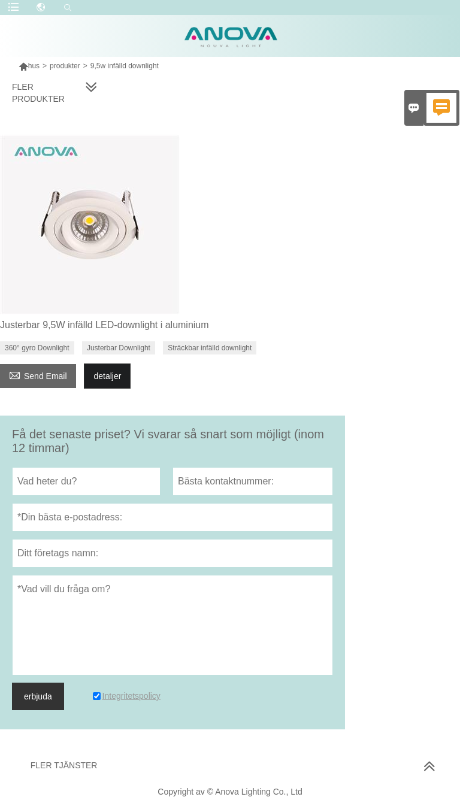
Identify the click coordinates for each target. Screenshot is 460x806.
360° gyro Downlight (37, 348)
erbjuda (38, 696)
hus (34, 66)
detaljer (107, 376)
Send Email (38, 374)
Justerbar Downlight (118, 348)
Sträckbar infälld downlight (210, 348)
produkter (65, 66)
